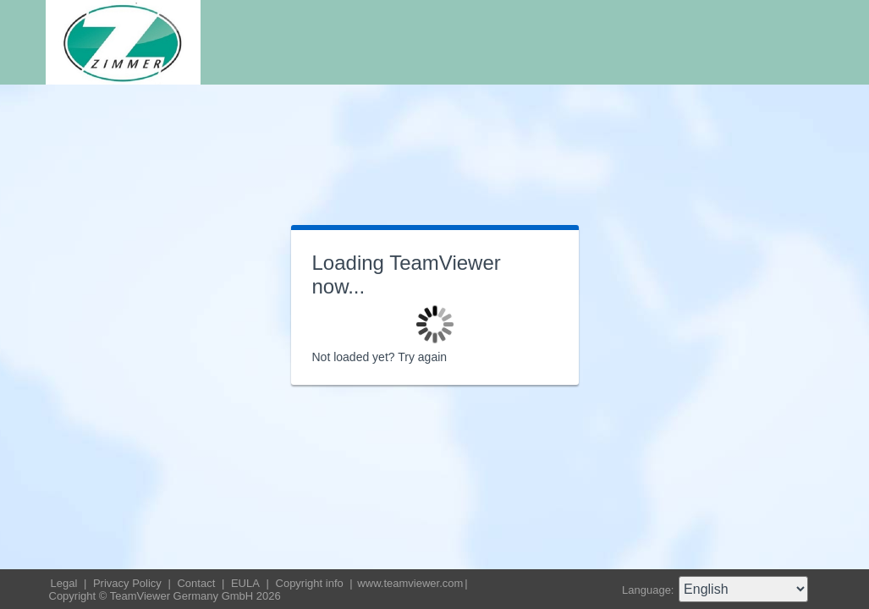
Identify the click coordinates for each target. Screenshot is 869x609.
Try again (422, 357)
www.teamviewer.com (410, 583)
